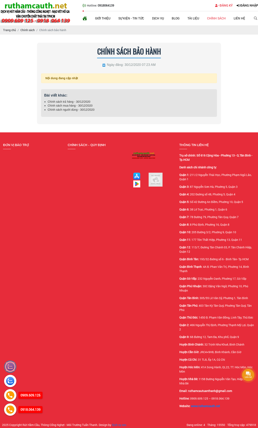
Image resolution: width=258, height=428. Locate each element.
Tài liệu (193, 18)
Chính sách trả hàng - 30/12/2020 (69, 101)
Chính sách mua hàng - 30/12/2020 (70, 105)
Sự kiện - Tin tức (131, 18)
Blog (175, 18)
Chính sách (216, 18)
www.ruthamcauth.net (205, 406)
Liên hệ (239, 18)
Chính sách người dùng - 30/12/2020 (71, 109)
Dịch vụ (158, 18)
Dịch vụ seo (119, 425)
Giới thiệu (102, 18)
